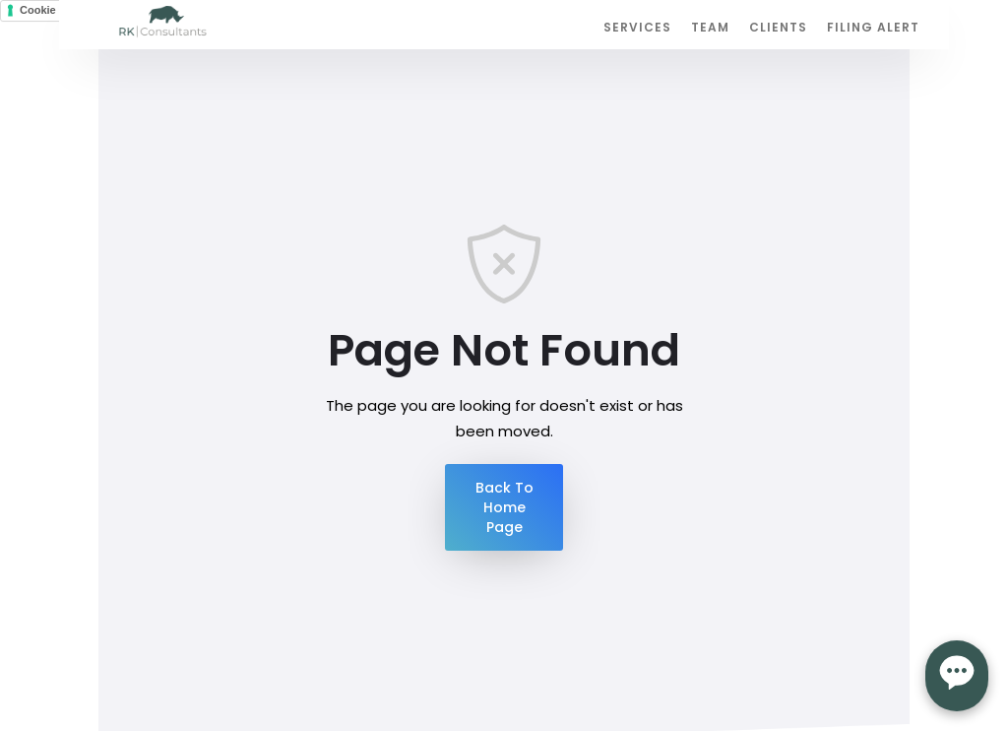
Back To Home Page (504, 507)
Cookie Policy (55, 10)
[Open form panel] (956, 675)
